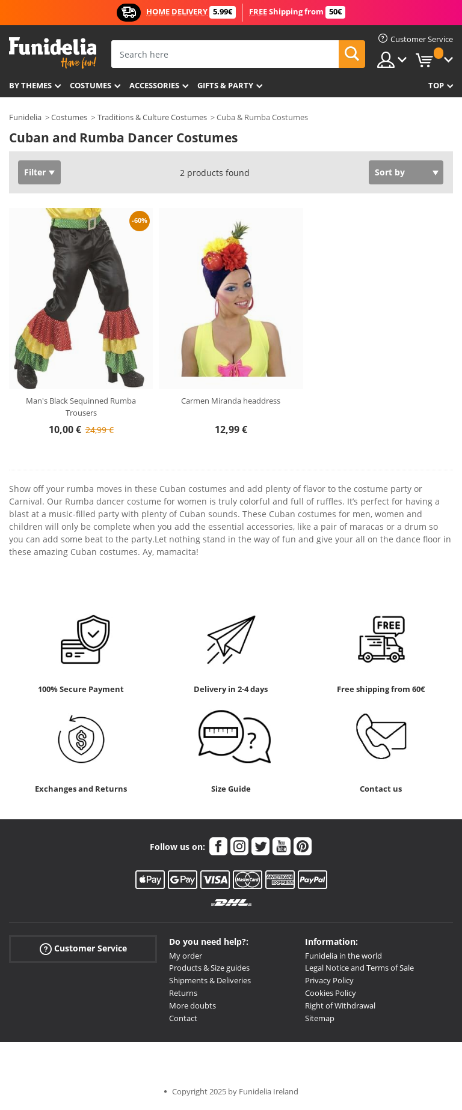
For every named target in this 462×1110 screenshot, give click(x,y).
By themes (30, 85)
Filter (35, 172)
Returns (183, 992)
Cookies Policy (330, 992)
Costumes (90, 85)
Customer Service (83, 948)
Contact (183, 1018)
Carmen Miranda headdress (230, 400)
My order (185, 955)
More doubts (192, 1005)
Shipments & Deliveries (210, 980)
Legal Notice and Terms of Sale (359, 967)
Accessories (154, 85)
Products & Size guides (209, 967)
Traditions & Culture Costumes (152, 117)
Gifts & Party (225, 85)
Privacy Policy (329, 980)
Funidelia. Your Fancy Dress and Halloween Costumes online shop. (52, 53)
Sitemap (319, 1018)
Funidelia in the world (343, 955)
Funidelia (25, 117)
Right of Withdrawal (340, 1005)
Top (436, 85)
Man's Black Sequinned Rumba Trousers (81, 406)
